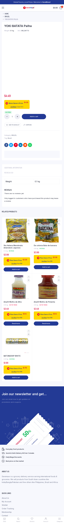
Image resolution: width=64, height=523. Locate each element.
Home (7, 14)
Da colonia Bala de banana (45, 193)
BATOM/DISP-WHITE (12, 304)
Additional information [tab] (13, 116)
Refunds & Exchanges (10, 488)
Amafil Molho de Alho (13, 250)
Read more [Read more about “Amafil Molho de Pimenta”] (46, 271)
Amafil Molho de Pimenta (44, 250)
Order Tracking (8, 456)
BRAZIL (7, 16)
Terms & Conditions (9, 492)
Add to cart (34, 64)
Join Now (13, 54)
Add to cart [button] (16, 217)
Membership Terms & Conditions (14, 478)
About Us (5, 446)
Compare (29, 72)
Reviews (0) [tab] (8, 120)
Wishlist (5, 453)
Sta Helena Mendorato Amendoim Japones (13, 194)
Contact (5, 463)
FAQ (3, 474)
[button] (12, 73)
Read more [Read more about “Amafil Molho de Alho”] (16, 271)
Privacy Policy (7, 485)
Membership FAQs (9, 481)
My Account (6, 449)
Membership (7, 460)
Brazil (10, 86)
